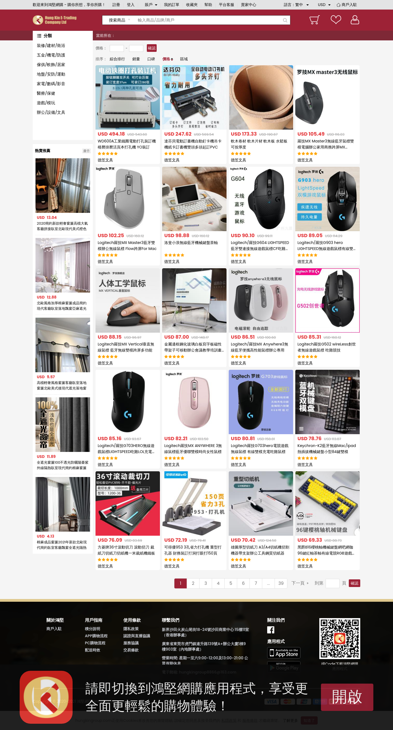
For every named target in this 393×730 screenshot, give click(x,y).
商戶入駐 (349, 4)
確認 (152, 48)
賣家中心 (248, 4)
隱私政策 (131, 628)
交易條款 (131, 650)
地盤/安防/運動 (51, 74)
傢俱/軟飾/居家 (51, 64)
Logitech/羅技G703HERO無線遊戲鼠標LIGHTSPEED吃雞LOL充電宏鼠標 (127, 451)
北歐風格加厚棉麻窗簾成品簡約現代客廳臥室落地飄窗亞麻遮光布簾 (62, 305)
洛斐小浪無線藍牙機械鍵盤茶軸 (191, 242)
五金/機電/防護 (51, 55)
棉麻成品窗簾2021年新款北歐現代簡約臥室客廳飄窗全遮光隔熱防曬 (62, 545)
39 (281, 583)
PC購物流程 (95, 643)
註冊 (116, 4)
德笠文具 (105, 160)
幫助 (208, 4)
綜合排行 (117, 59)
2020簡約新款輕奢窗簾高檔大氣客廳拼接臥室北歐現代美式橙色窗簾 (62, 226)
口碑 (151, 59)
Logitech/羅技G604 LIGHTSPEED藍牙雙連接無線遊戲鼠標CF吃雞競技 (260, 248)
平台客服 (226, 4)
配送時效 (92, 650)
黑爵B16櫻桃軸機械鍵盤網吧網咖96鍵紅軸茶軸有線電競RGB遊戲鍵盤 (326, 553)
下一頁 (298, 583)
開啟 (347, 696)
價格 (166, 59)
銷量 (136, 59)
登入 (131, 4)
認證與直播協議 (136, 636)
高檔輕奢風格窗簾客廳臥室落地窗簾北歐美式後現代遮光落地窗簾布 (62, 385)
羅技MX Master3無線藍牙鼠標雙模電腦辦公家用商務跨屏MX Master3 (325, 147)
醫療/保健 (46, 93)
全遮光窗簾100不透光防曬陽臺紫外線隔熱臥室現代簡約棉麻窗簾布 (63, 465)
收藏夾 (192, 4)
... (268, 583)
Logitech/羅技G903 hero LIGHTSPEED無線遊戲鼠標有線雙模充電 (327, 248)
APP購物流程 (96, 636)
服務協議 (131, 643)
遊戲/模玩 (46, 103)
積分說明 (92, 628)
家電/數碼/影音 (51, 84)
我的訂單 (171, 4)
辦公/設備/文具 (51, 112)
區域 (184, 59)
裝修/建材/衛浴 (51, 45)
